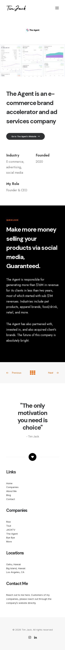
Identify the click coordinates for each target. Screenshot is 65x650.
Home (9, 483)
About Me (11, 491)
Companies (12, 487)
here (27, 595)
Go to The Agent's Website (25, 136)
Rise (8, 521)
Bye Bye (10, 537)
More (9, 541)
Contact (10, 499)
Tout (8, 525)
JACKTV (10, 529)
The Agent (12, 533)
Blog (8, 495)
